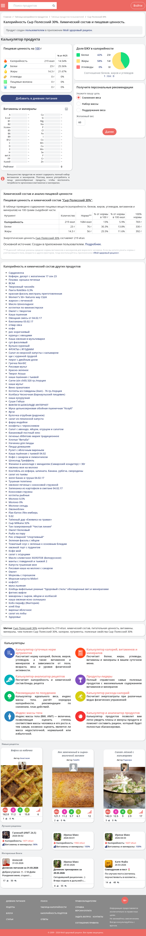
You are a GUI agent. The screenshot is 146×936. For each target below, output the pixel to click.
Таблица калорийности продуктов (31, 16)
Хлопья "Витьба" (19, 439)
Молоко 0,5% (17, 498)
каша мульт (16, 384)
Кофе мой (15, 550)
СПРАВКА (79, 907)
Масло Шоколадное (21, 304)
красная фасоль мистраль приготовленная (35, 293)
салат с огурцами (19, 554)
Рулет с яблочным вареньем (26, 450)
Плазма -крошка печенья (24, 279)
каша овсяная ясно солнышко (27, 599)
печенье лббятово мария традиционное (34, 436)
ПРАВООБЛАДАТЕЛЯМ (85, 901)
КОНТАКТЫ (98, 916)
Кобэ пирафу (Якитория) (24, 603)
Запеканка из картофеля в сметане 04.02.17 (36, 488)
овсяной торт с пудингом (24, 547)
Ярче (12, 411)
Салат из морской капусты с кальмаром (33, 352)
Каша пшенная (18, 314)
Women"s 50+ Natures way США (28, 297)
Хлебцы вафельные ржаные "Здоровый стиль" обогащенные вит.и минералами (59, 589)
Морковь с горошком (22, 575)
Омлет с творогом (20, 311)
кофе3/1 (14, 582)
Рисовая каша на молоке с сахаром (31, 568)
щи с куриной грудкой (23, 356)
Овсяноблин (16, 509)
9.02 (11, 516)
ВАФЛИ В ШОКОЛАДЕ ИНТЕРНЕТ (28, 404)
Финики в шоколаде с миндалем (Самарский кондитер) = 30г (47, 464)
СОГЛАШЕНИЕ (82, 922)
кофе (12, 328)
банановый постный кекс (24, 432)
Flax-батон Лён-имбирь (23, 512)
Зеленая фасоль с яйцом (24, 540)
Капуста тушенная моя (23, 564)
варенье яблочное (20, 610)
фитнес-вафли (18, 592)
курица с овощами (20, 335)
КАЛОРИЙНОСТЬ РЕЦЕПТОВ (54, 913)
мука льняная (17, 585)
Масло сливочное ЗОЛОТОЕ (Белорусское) (35, 557)
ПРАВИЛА (93, 922)
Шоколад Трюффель (21, 460)
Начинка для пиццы (21, 443)
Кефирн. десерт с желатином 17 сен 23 (33, 276)
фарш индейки (18, 422)
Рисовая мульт (18, 366)
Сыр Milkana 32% (19, 523)
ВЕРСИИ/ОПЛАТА (83, 910)
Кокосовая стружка (20, 491)
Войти (138, 5)
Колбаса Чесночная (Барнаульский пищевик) (37, 394)
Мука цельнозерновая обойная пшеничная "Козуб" (41, 408)
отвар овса (15, 325)
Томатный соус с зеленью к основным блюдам (38, 544)
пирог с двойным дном (23, 359)
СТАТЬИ (9, 919)
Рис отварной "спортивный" (26, 537)
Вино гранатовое (19, 387)
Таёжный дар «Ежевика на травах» (30, 519)
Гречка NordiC (17, 363)
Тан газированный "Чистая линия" (30, 526)
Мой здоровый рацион (77, 30)
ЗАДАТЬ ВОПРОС (83, 916)
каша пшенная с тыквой (24, 377)
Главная (7, 16)
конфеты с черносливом (24, 425)
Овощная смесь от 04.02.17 (25, 318)
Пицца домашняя (19, 446)
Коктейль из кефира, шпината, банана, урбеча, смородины (46, 471)
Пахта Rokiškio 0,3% (21, 290)
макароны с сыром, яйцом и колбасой (33, 596)
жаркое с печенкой (21, 300)
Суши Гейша (16, 401)
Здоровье (15, 616)
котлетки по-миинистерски (26, 307)
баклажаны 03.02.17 (21, 321)
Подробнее (93, 244)
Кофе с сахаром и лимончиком (28, 457)
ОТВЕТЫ (44, 919)
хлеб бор (14, 606)
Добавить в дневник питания (36, 98)
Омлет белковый (19, 530)
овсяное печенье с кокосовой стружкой (33, 484)
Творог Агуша (17, 373)
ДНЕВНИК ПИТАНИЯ (15, 901)
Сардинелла (16, 272)
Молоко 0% (16, 502)
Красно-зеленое (18, 370)
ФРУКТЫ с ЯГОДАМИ (21, 349)
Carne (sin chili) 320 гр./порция (27, 380)
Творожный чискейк (21, 286)
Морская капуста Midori (23, 578)
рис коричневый (19, 331)
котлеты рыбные (19, 495)
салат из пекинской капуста (26, 418)
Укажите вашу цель (88, 93)
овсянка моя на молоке (23, 467)
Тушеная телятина (20, 481)
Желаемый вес (85, 116)
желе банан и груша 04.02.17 (26, 477)
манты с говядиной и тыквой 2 (28, 561)
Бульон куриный (19, 345)
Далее (109, 132)
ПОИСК (44, 901)
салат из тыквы (18, 474)
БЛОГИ (9, 913)
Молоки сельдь (18, 505)
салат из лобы (17, 613)
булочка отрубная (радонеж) (26, 415)
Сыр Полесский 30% (96, 16)
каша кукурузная (19, 398)
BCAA (12, 283)
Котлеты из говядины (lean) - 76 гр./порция (35, 391)
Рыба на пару (17, 533)
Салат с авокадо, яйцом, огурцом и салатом (36, 429)
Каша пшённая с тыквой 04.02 (27, 453)
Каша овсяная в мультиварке (27, 338)
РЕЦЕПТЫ (10, 907)
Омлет (13, 571)
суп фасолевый (18, 342)
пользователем (34, 30)
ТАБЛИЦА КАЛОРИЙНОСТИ (54, 907)
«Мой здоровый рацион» (106, 252)
